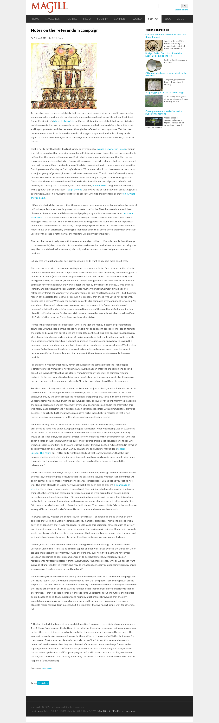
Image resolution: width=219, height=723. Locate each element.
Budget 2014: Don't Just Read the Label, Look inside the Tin (163, 54)
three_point (47, 668)
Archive (153, 19)
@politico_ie (104, 710)
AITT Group (58, 38)
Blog (168, 18)
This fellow (45, 452)
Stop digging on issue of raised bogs (164, 92)
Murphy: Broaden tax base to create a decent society (165, 35)
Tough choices (74, 189)
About (181, 18)
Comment (120, 18)
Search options (181, 10)
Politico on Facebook (124, 710)
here (39, 710)
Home (35, 18)
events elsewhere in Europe (111, 148)
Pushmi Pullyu (99, 185)
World (137, 18)
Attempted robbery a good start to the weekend (166, 74)
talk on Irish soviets (63, 121)
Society (102, 18)
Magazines (53, 18)
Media (87, 18)
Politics (71, 18)
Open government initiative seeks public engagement (163, 112)
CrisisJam (43, 683)
